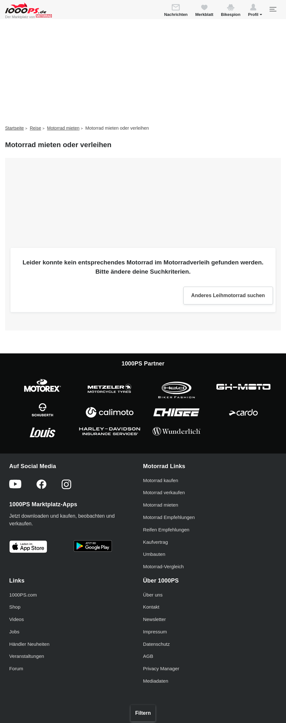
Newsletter (154, 619)
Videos (16, 619)
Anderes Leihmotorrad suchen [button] (228, 295)
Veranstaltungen (26, 656)
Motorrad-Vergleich (163, 566)
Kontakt (151, 607)
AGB (148, 656)
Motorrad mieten (63, 128)
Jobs (14, 631)
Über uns (153, 594)
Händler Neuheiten (29, 644)
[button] (255, 11)
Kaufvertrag (155, 542)
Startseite (14, 128)
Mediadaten (155, 681)
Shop (14, 607)
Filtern (143, 713)
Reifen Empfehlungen (166, 529)
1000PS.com (23, 594)
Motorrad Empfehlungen (169, 517)
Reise (35, 128)
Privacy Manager (161, 668)
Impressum (155, 631)
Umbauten (154, 554)
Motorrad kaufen (160, 480)
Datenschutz (156, 644)
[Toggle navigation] (273, 9)
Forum (16, 668)
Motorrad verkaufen (164, 492)
